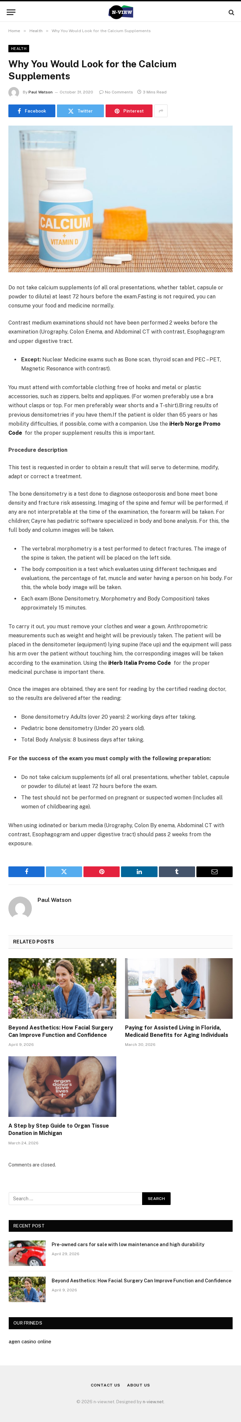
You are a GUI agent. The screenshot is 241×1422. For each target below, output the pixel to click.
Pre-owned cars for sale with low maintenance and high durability (128, 1244)
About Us (138, 1385)
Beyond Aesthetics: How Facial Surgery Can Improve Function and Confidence (60, 1031)
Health (18, 49)
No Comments (116, 92)
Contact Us (105, 1385)
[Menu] (11, 12)
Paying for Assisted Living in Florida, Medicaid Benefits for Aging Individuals (176, 1031)
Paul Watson (40, 92)
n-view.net (153, 1401)
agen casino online (30, 1341)
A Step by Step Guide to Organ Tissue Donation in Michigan (58, 1129)
